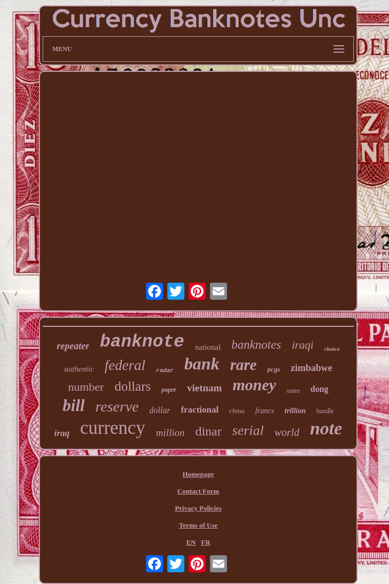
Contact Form (198, 491)
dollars (133, 386)
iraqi (302, 345)
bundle (325, 411)
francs (264, 411)
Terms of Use (198, 525)
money (254, 384)
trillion (295, 411)
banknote (142, 342)
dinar (208, 431)
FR (205, 542)
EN (191, 542)
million (170, 432)
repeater (72, 346)
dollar (159, 410)
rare (243, 364)
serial (248, 430)
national (208, 347)
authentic (79, 369)
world (286, 432)
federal (124, 365)
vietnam (204, 387)
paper (168, 389)
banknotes (256, 344)
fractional (199, 410)
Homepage (198, 474)
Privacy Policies (198, 508)
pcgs (274, 369)
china (237, 411)
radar (165, 370)
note (326, 428)
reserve (117, 406)
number (86, 386)
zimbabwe (311, 368)
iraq (61, 433)
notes (293, 391)
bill (74, 405)
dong (320, 388)
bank (202, 363)
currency (112, 427)
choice (331, 349)
